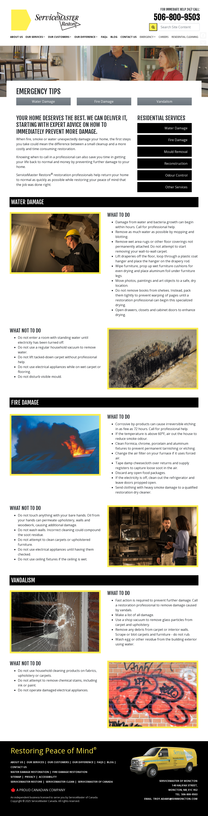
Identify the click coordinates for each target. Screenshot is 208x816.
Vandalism (164, 101)
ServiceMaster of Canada (95, 781)
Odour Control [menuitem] (176, 175)
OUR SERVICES (35, 762)
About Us (16, 37)
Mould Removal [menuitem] (175, 151)
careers (163, 37)
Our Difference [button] (84, 37)
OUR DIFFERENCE (82, 762)
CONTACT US (19, 767)
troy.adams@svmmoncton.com (175, 799)
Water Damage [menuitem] (176, 128)
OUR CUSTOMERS (58, 762)
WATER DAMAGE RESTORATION (30, 772)
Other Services (176, 187)
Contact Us (128, 37)
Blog (113, 37)
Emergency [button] (147, 37)
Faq (104, 37)
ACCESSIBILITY (48, 777)
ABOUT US (17, 762)
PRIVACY (30, 777)
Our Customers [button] (58, 37)
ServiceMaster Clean (60, 781)
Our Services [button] (34, 37)
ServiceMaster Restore (26, 781)
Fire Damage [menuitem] (177, 140)
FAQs (100, 762)
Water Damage (43, 101)
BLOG (110, 762)
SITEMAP (16, 777)
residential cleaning (185, 37)
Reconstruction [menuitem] (175, 163)
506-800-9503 (177, 17)
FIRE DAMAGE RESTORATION (69, 772)
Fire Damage (104, 101)
